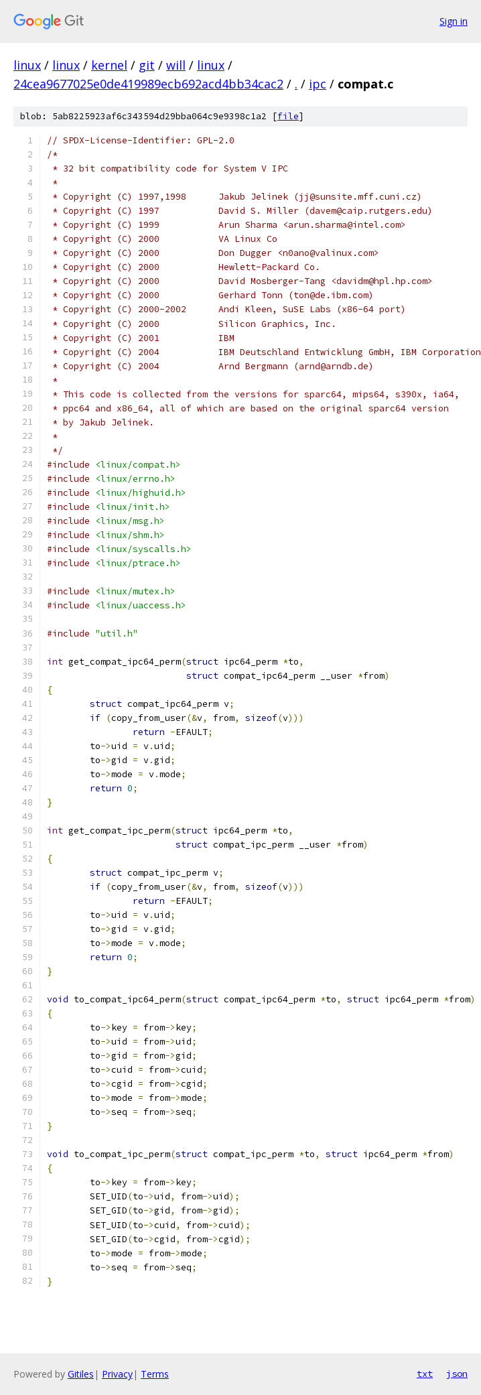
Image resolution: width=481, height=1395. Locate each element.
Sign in (453, 21)
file (288, 116)
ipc (317, 84)
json (457, 1374)
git (147, 65)
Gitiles (81, 1374)
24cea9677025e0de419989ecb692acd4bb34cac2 (148, 84)
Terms (155, 1374)
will (176, 65)
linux (27, 65)
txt (425, 1374)
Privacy (117, 1374)
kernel (109, 65)
